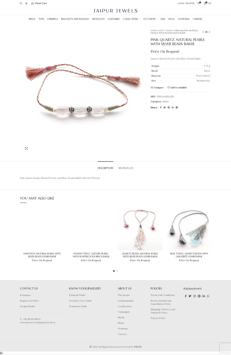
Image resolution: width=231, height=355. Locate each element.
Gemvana (123, 328)
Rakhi (169, 30)
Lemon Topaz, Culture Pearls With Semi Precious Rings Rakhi (91, 255)
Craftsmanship (126, 300)
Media (121, 317)
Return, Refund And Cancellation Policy (161, 302)
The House (124, 295)
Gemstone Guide (78, 306)
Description (105, 168)
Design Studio (27, 306)
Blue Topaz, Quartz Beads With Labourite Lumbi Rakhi (189, 255)
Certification (125, 306)
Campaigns (124, 311)
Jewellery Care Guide (80, 300)
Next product (209, 32)
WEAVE (138, 346)
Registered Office (29, 300)
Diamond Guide (77, 295)
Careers (122, 334)
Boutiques (25, 295)
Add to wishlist (179, 87)
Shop (161, 30)
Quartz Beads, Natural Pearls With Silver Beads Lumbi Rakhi (140, 255)
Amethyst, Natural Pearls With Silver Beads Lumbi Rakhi (42, 255)
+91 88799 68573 (31, 319)
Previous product (203, 32)
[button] (1, 353)
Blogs (121, 322)
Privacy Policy (158, 318)
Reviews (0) (126, 168)
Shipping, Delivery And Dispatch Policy (163, 311)
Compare (159, 87)
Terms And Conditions (163, 295)
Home (154, 30)
